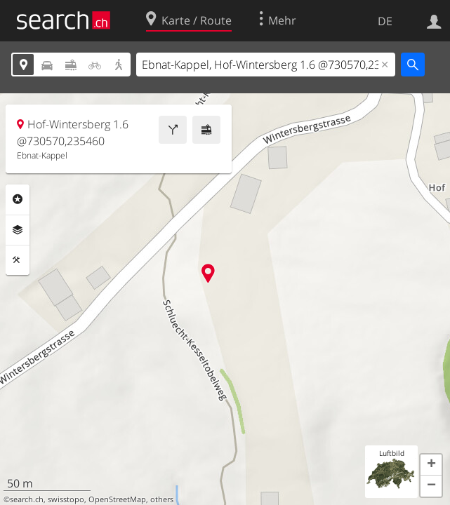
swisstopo (66, 499)
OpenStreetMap (117, 499)
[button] (431, 465)
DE (385, 21)
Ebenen (17, 230)
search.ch (27, 499)
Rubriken (17, 199)
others (161, 499)
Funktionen (17, 260)
